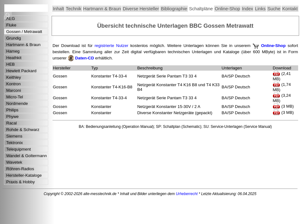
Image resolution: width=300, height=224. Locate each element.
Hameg (13, 51)
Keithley (13, 77)
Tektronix (14, 142)
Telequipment (18, 149)
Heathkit (13, 57)
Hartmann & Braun (102, 8)
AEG (10, 18)
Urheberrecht (187, 194)
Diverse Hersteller (141, 8)
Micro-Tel (14, 97)
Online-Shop (227, 8)
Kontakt (290, 8)
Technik (73, 8)
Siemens (14, 136)
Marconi (13, 90)
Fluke (11, 25)
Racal (11, 123)
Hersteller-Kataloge (24, 175)
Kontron (13, 84)
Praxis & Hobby (20, 182)
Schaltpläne (201, 8)
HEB (10, 64)
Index (247, 8)
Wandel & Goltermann (26, 155)
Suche (273, 8)
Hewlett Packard (21, 70)
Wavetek (14, 162)
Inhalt (58, 8)
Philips (12, 110)
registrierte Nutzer (111, 45)
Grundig (13, 38)
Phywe (12, 116)
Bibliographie (174, 8)
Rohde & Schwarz (22, 129)
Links (260, 8)
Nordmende (17, 103)
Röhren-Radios (20, 168)
